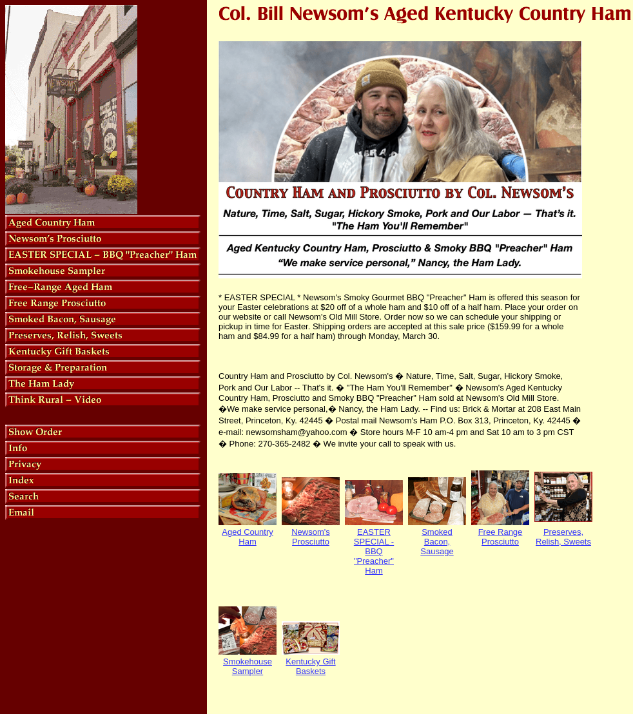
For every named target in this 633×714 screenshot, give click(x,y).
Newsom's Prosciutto (310, 536)
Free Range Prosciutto (500, 536)
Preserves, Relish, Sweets (563, 536)
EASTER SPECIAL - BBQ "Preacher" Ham (374, 551)
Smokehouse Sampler (247, 666)
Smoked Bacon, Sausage (436, 541)
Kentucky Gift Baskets (310, 666)
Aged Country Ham (247, 536)
